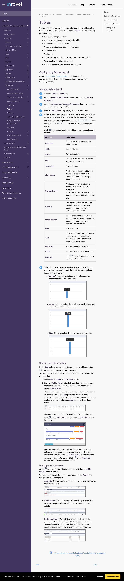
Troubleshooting (16, 143)
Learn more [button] (80, 577)
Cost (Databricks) (18, 89)
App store (10, 127)
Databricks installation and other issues (15, 148)
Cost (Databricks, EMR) (17, 46)
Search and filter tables (112, 24)
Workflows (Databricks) (18, 97)
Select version (106, 5)
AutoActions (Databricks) (16, 117)
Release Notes (15, 162)
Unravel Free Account (15, 167)
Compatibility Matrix (9, 173)
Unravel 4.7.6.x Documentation (15, 25)
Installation (16, 30)
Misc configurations (18, 135)
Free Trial (72, 5)
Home (41, 14)
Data (17, 57)
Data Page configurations (56, 76)
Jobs (17, 54)
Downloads (15, 177)
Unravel (92, 5)
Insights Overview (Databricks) (13, 122)
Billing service (17, 77)
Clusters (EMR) (10, 50)
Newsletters (6, 188)
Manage (17, 73)
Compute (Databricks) (15, 93)
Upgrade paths (7, 183)
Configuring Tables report (112, 16)
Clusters (17, 42)
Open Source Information (11, 193)
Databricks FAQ (12, 139)
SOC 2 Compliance (9, 198)
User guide (16, 38)
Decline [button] (99, 577)
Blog (82, 5)
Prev (37, 565)
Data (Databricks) (18, 101)
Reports (8, 62)
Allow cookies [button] (113, 577)
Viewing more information (110, 29)
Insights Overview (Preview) (15, 81)
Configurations (16, 34)
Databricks (17, 85)
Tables (9, 109)
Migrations (17, 69)
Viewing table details (111, 20)
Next (95, 565)
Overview (5, 21)
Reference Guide (16, 153)
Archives (7, 158)
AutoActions (17, 65)
